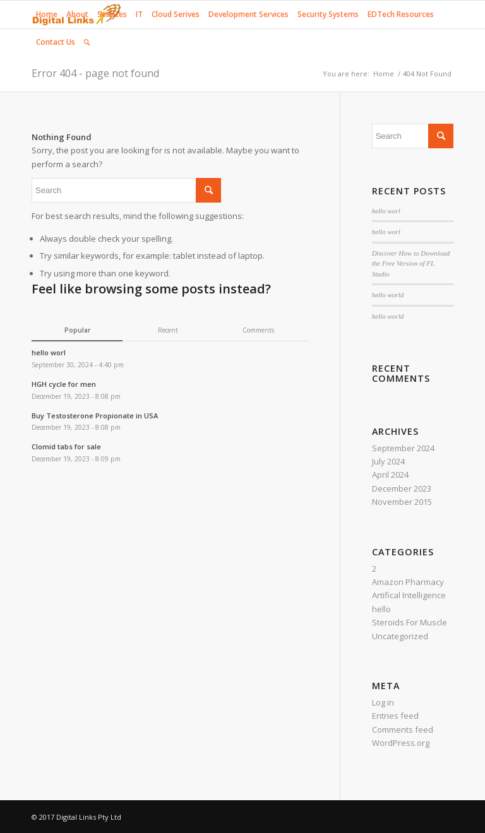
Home (383, 73)
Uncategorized (400, 636)
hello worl (386, 211)
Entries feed (395, 715)
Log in (383, 702)
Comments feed (402, 729)
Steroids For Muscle (409, 622)
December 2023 (401, 488)
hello (381, 609)
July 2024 (388, 461)
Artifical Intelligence (409, 595)
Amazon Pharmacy (408, 582)
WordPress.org (400, 742)
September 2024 (403, 448)
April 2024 (390, 474)
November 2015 (402, 501)
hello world (388, 294)
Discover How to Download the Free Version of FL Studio (411, 263)
